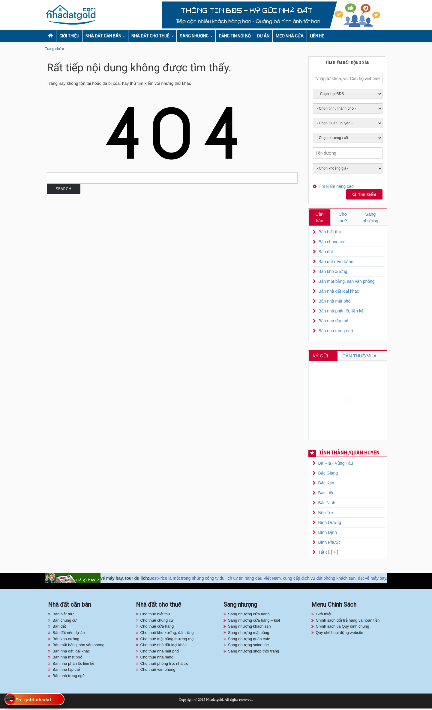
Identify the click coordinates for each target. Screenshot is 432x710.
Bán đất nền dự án (335, 262)
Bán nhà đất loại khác (338, 292)
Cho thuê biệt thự (155, 615)
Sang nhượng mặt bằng (248, 634)
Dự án (263, 36)
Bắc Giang (328, 474)
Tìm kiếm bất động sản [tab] (347, 62)
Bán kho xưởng (332, 272)
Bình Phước (329, 543)
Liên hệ (317, 36)
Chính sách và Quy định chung (342, 628)
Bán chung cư (331, 242)
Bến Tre (325, 514)
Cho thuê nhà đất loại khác (163, 646)
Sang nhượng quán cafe (249, 640)
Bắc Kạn (326, 484)
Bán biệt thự (329, 232)
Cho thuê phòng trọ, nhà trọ (164, 664)
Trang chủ (53, 49)
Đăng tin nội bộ (235, 36)
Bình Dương (329, 524)
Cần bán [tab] (319, 217)
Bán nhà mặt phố (334, 302)
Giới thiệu (69, 36)
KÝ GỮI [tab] (322, 356)
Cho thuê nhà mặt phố (159, 652)
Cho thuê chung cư (157, 621)
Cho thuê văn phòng (158, 671)
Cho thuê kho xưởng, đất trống (167, 634)
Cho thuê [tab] (342, 217)
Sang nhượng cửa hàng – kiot (254, 621)
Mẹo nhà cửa (290, 36)
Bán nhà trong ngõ (335, 331)
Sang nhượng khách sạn (249, 628)
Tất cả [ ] (327, 553)
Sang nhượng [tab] (370, 217)
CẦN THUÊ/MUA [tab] (361, 356)
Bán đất (325, 252)
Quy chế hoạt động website (339, 634)
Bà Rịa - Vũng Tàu (335, 464)
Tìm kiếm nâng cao (336, 186)
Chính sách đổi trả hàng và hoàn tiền (348, 621)
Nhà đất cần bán (103, 36)
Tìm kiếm (364, 194)
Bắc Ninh (326, 504)
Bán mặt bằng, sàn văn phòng (346, 282)
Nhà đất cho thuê (150, 36)
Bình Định (327, 533)
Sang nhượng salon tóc (248, 646)
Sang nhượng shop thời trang (253, 652)
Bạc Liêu (326, 494)
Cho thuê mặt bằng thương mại (167, 640)
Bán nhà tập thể (333, 321)
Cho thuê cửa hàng (157, 628)
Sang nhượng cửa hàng (249, 615)
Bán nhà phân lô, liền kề (341, 311)
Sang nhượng (194, 36)
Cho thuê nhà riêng (157, 658)
